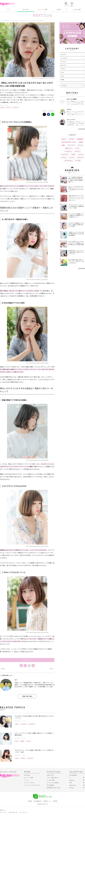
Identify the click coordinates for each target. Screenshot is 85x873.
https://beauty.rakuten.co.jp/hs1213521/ (38, 363)
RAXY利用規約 (50, 785)
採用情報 (55, 801)
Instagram (71, 780)
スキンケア (63, 54)
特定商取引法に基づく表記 (53, 787)
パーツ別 (81, 154)
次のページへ (27, 660)
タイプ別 (78, 160)
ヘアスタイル (15, 107)
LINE (70, 782)
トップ (8, 9)
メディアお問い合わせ (52, 777)
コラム (62, 76)
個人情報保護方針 (37, 801)
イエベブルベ (31, 724)
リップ (77, 148)
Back (3, 668)
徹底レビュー (69, 148)
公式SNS (58, 9)
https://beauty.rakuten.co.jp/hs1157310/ (38, 546)
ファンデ (72, 157)
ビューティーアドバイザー (30, 785)
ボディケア (63, 65)
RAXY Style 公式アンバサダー (68, 142)
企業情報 (30, 801)
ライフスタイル (68, 160)
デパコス (64, 157)
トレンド (8, 107)
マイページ (27, 780)
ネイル (62, 72)
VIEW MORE (81, 129)
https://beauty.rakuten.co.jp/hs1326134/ (38, 460)
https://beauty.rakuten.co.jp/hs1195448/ (38, 182)
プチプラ (77, 151)
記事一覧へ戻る (27, 696)
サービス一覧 (3, 812)
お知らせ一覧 (50, 775)
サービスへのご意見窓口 (53, 782)
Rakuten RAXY (7, 4)
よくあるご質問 (76, 9)
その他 (62, 79)
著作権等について (47, 801)
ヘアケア (6, 105)
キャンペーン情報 (42, 9)
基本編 (22, 741)
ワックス (28, 741)
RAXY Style (25, 9)
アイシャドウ (71, 145)
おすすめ (22, 758)
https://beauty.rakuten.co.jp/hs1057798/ (38, 632)
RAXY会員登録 (73, 775)
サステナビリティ (23, 812)
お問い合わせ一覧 (13, 812)
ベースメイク (63, 58)
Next (51, 668)
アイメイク (63, 61)
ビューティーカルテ (29, 782)
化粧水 (73, 154)
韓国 (63, 145)
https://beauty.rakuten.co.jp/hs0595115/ (38, 279)
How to (2, 107)
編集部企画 (80, 139)
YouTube (71, 787)
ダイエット (80, 157)
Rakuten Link (72, 785)
